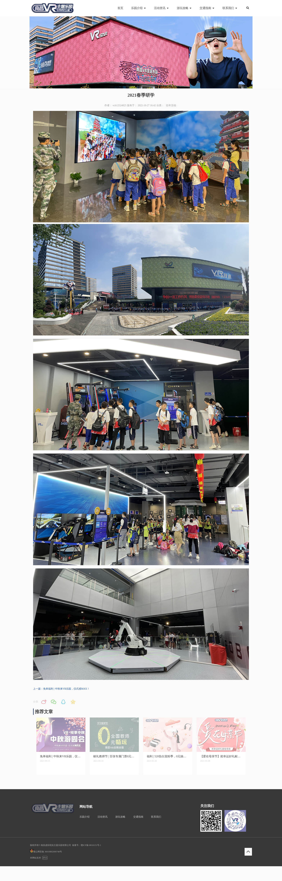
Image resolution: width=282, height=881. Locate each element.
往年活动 (171, 105)
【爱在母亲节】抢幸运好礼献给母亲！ (221, 756)
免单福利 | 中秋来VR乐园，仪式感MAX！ (61, 756)
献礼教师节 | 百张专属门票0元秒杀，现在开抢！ (114, 756)
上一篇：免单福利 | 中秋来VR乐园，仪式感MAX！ (61, 688)
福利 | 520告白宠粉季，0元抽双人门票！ (168, 756)
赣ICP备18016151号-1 (91, 845)
